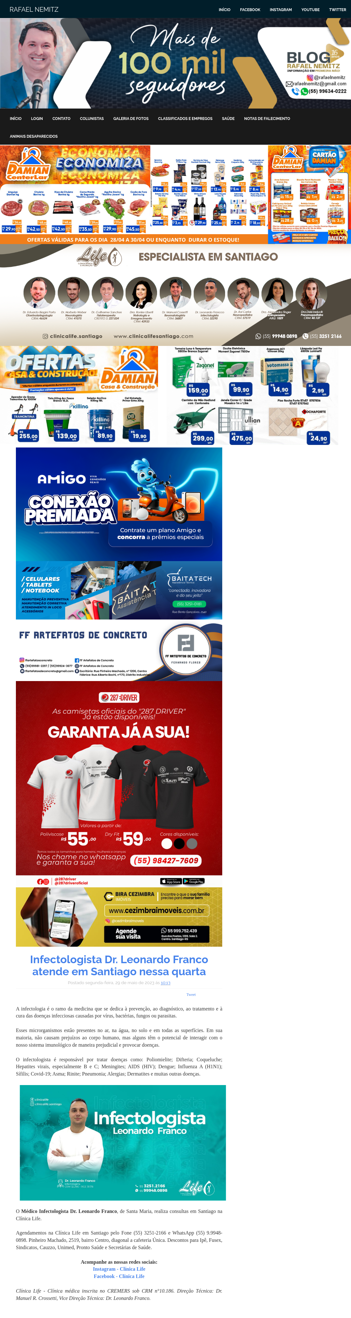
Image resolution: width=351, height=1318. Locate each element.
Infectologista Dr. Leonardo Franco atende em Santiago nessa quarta (119, 965)
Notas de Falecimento (267, 118)
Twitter (337, 10)
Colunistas (92, 118)
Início (225, 10)
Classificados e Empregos (185, 118)
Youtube (310, 10)
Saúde (228, 118)
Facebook (250, 10)
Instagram (281, 10)
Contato (61, 118)
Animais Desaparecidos (34, 136)
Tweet (191, 994)
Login (37, 118)
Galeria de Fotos (130, 118)
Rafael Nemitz (34, 9)
